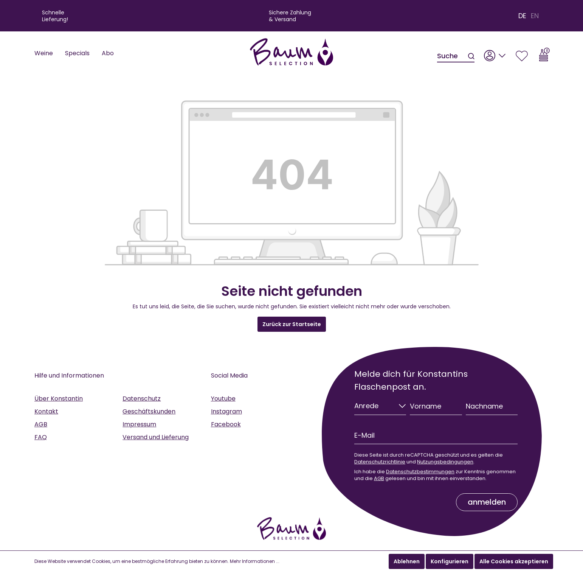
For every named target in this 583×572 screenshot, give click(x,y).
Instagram (226, 411)
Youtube (223, 398)
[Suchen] (470, 56)
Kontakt (46, 411)
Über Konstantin (58, 398)
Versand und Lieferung (155, 437)
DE (522, 16)
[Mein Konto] (495, 53)
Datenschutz (141, 398)
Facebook (226, 424)
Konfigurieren (449, 561)
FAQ (40, 437)
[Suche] (452, 56)
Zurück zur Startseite (291, 324)
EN (535, 16)
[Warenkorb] (544, 53)
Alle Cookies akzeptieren (513, 561)
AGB (40, 424)
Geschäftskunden (148, 411)
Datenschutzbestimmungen (420, 471)
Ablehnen (407, 561)
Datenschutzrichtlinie (379, 461)
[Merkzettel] (522, 53)
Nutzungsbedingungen (445, 461)
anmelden (487, 502)
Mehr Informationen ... (254, 561)
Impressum (139, 424)
